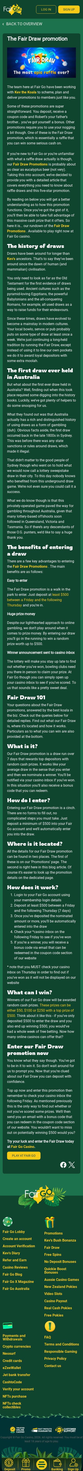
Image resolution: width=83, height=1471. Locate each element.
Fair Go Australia (16, 1289)
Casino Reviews (15, 1267)
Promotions (53, 1233)
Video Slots (53, 1294)
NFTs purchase (15, 1396)
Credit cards (12, 1361)
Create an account (17, 1239)
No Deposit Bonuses (60, 1262)
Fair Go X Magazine (18, 1282)
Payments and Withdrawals (14, 1337)
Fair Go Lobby (14, 1232)
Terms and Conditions (61, 1344)
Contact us (52, 1366)
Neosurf (9, 1353)
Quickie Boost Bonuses (55, 1271)
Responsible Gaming (60, 1351)
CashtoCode (12, 1382)
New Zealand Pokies (60, 1287)
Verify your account (18, 1389)
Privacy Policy (55, 1358)
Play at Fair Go (24, 1155)
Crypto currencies (17, 1346)
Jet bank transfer (16, 1375)
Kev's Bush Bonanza (60, 1240)
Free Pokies (53, 1315)
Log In (46, 9)
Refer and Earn (15, 1260)
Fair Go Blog (12, 1274)
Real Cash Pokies (58, 1308)
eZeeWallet (12, 1368)
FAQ (47, 1337)
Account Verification (19, 1246)
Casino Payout (55, 1301)
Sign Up (69, 9)
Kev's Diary (11, 1253)
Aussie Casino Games (61, 1280)
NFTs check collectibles (12, 1405)
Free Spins (52, 1255)
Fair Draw (52, 1248)
